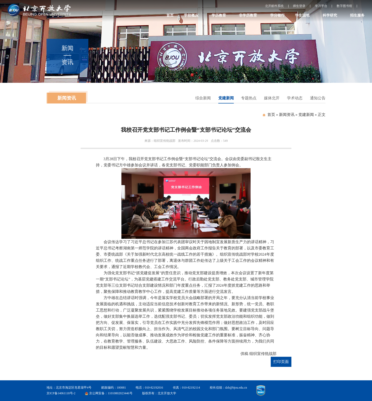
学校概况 (191, 15)
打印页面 (281, 362)
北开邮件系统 (274, 6)
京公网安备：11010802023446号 (111, 393)
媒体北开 (272, 98)
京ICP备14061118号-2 (61, 393)
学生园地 (302, 15)
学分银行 (277, 15)
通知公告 (318, 98)
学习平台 (321, 6)
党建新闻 (226, 98)
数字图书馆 (344, 6)
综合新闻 (203, 98)
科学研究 (330, 15)
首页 (170, 15)
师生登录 (299, 6)
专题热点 (249, 98)
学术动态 (295, 98)
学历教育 (219, 15)
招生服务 (357, 15)
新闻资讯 (287, 115)
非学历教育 (248, 15)
